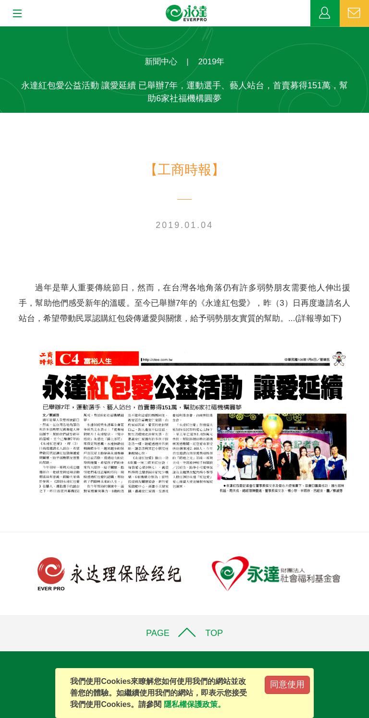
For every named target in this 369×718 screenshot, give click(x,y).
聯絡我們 (354, 13)
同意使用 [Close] (287, 684)
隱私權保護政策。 (194, 704)
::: (3, 31)
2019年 (211, 61)
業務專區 (325, 13)
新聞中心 (161, 61)
